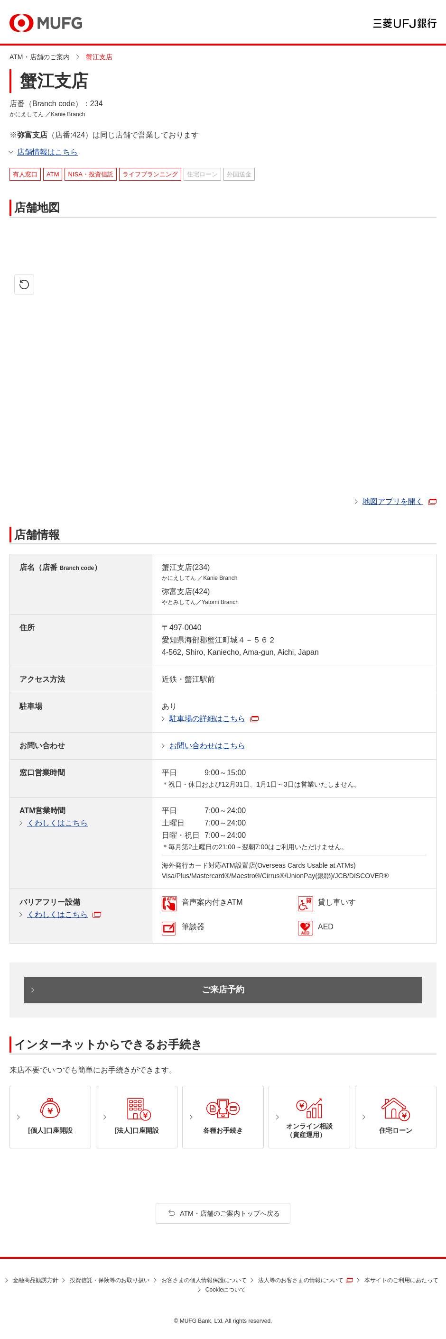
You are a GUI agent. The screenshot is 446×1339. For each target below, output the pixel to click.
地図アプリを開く (392, 501)
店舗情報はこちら (47, 152)
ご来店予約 (223, 989)
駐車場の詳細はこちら (207, 719)
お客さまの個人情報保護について (204, 1280)
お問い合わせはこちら (207, 746)
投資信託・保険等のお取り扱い (109, 1280)
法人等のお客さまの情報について (301, 1280)
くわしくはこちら (57, 823)
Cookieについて (225, 1289)
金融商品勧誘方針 (35, 1280)
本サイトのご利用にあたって (401, 1280)
